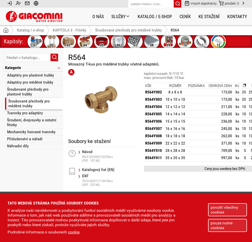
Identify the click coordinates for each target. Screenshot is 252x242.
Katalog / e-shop (155, 16)
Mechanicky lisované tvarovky (31, 131)
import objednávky (201, 3)
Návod (108, 156)
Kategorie (33, 67)
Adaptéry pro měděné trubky (30, 82)
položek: (229, 3)
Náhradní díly (18, 146)
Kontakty (237, 16)
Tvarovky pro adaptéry (25, 113)
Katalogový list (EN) (98, 169)
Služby (120, 16)
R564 (175, 30)
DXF (108, 180)
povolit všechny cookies (224, 210)
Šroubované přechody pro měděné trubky (29, 103)
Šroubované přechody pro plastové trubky (27, 91)
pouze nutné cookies (222, 225)
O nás (98, 16)
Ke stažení (209, 16)
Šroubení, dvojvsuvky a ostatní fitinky (31, 122)
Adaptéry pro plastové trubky (30, 75)
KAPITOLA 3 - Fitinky (69, 30)
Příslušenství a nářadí (24, 138)
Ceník (185, 16)
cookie (74, 232)
